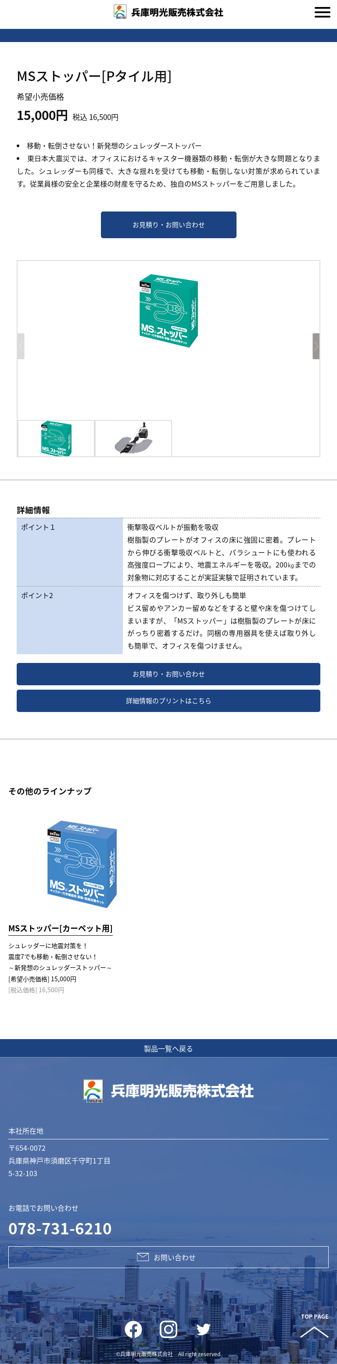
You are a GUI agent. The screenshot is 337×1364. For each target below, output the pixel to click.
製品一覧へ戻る (168, 1048)
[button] (311, 347)
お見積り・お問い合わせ (169, 224)
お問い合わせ (168, 1257)
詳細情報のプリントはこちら (169, 700)
